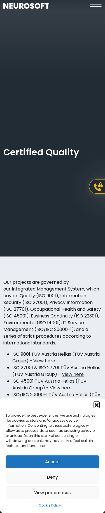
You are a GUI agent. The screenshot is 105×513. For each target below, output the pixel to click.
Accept (52, 462)
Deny (52, 477)
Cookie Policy (50, 505)
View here (44, 361)
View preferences (52, 493)
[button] (96, 404)
